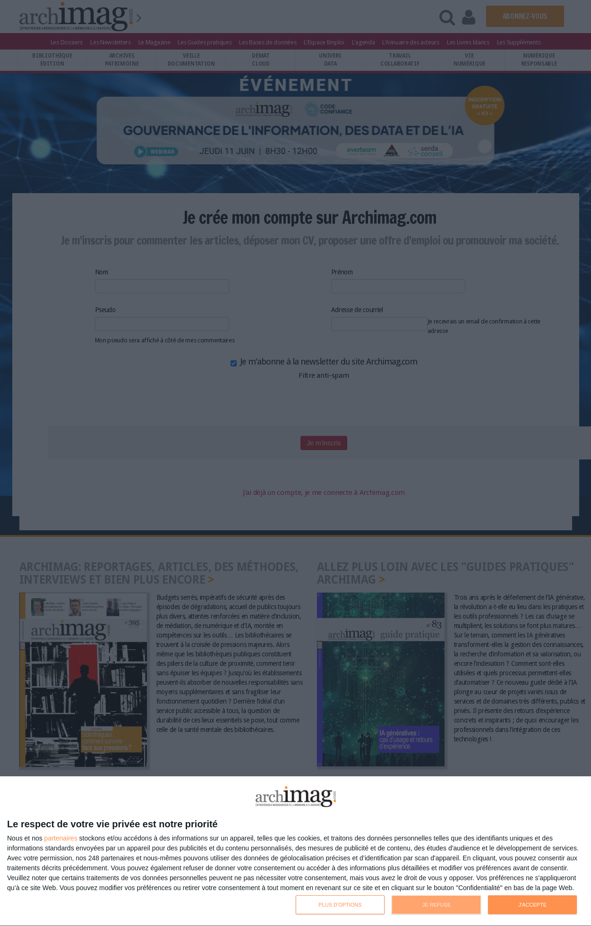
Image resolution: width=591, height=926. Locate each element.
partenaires (60, 838)
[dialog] (295, 851)
